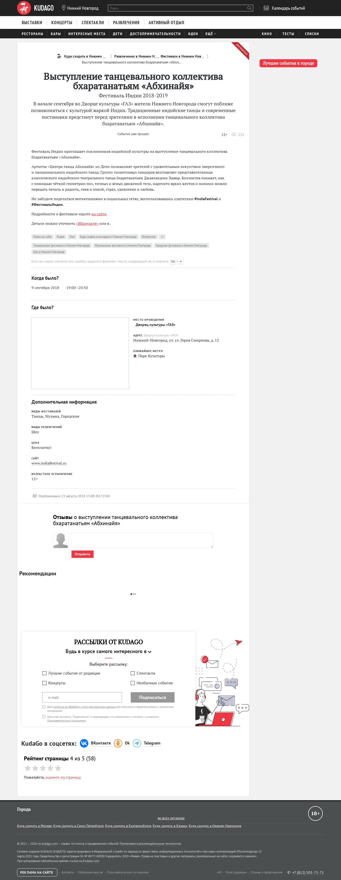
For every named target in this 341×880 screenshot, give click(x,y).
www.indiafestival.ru (48, 463)
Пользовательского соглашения (66, 720)
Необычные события (155, 683)
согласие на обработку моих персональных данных (84, 707)
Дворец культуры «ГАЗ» (155, 324)
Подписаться (152, 697)
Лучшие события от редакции (74, 673)
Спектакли (146, 673)
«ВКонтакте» (87, 223)
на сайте (98, 214)
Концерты (56, 683)
